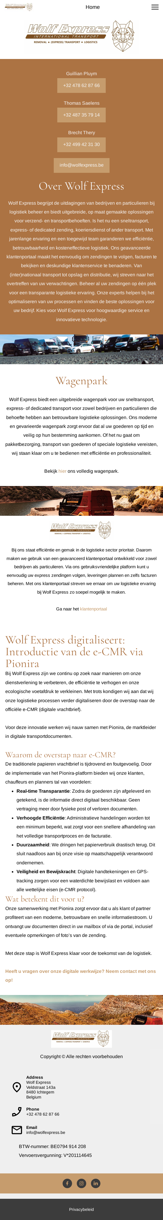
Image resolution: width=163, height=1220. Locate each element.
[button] (155, 7)
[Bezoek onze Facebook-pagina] (67, 1183)
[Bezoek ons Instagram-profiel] (81, 1183)
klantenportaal (93, 608)
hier (62, 471)
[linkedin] (95, 1183)
